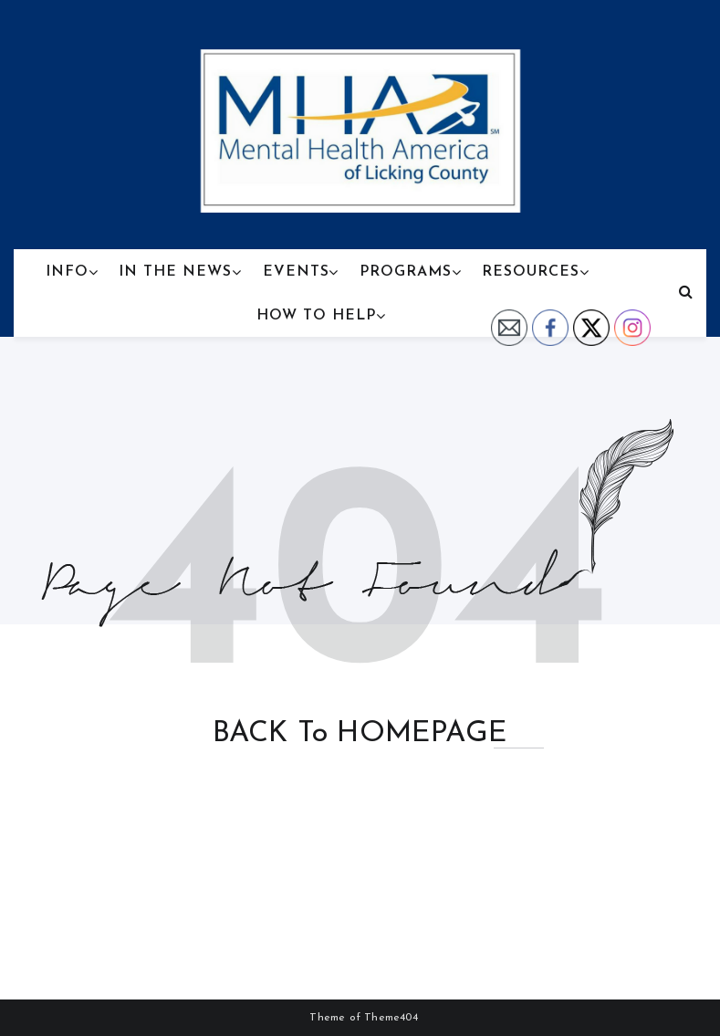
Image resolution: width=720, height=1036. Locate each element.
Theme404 (391, 1017)
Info (67, 272)
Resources (530, 272)
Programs (406, 272)
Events (296, 272)
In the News (175, 272)
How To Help (316, 316)
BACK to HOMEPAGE (360, 733)
